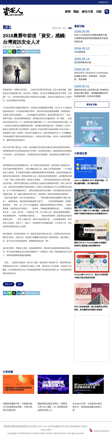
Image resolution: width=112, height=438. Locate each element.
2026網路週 (79, 52)
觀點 (76, 11)
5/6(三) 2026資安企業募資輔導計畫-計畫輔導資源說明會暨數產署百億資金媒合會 (91, 38)
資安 (19, 284)
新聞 (68, 11)
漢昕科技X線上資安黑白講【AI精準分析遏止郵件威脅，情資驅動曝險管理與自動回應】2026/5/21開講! (91, 93)
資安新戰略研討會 (82, 62)
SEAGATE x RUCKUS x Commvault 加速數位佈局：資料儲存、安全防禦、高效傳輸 (91, 76)
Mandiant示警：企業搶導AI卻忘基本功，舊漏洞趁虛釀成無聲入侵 (87, 406)
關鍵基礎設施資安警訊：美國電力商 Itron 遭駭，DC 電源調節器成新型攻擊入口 (53, 406)
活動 (99, 11)
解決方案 (87, 11)
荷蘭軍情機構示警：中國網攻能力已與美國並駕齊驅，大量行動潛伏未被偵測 (17, 406)
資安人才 (8, 284)
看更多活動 (91, 104)
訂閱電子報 (102, 2)
